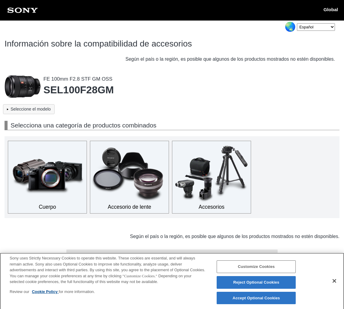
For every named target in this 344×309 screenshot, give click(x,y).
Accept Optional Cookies (256, 300)
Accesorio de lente (129, 207)
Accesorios (212, 207)
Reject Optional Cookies (256, 284)
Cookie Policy (45, 293)
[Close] (334, 282)
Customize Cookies (256, 268)
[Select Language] (316, 27)
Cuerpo (47, 207)
